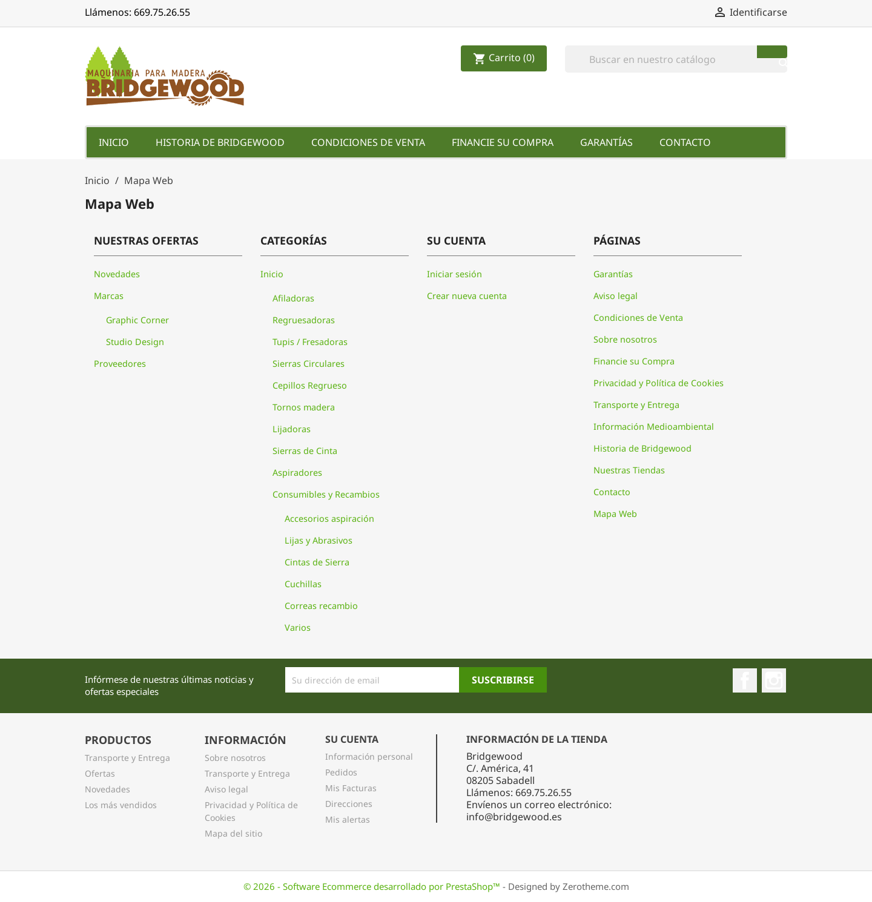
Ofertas (100, 773)
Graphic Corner (137, 320)
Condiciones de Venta (368, 142)
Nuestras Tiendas (629, 470)
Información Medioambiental (653, 426)
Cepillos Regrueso (309, 385)
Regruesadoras (303, 320)
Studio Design (135, 341)
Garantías (606, 142)
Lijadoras (291, 429)
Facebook (745, 680)
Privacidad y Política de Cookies (658, 383)
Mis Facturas (351, 788)
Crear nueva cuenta (467, 295)
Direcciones (348, 803)
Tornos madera (303, 407)
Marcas (109, 295)
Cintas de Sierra (317, 562)
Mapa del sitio (233, 833)
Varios (298, 627)
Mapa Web (615, 513)
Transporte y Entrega (636, 404)
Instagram (774, 680)
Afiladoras (293, 298)
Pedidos (341, 772)
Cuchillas (303, 584)
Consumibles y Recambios (326, 494)
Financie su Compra (502, 142)
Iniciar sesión (454, 274)
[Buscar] (676, 59)
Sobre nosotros (625, 339)
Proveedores (120, 363)
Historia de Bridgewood (220, 142)
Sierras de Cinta (304, 450)
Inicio (114, 142)
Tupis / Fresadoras (310, 341)
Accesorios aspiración (329, 518)
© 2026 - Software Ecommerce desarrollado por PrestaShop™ (373, 886)
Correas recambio (321, 605)
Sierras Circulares (308, 363)
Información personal (369, 756)
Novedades (117, 274)
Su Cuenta (351, 739)
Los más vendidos (121, 805)
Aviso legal (615, 295)
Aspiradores (297, 472)
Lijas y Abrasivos (318, 540)
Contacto (685, 142)
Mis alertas (347, 819)
